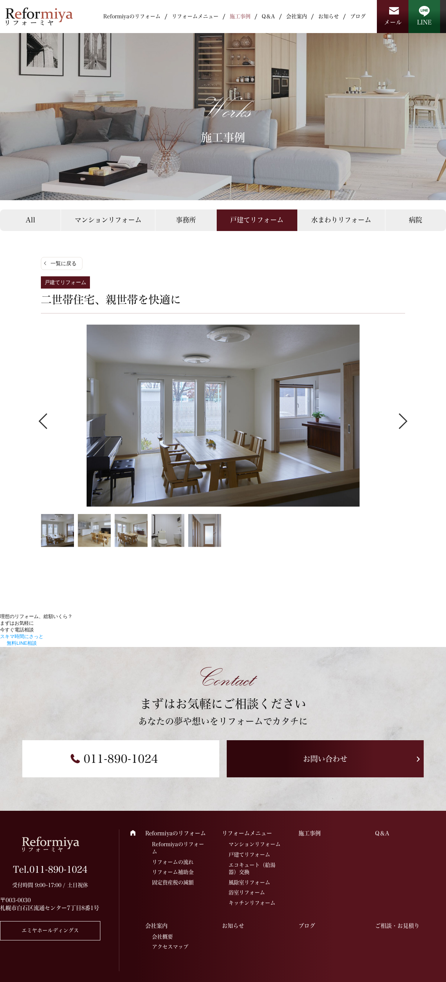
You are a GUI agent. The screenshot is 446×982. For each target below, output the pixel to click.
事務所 (186, 220)
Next (399, 421)
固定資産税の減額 (173, 882)
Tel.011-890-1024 (50, 869)
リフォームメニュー (195, 16)
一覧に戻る (64, 263)
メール (393, 22)
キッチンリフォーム (252, 902)
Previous (46, 421)
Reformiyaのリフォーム (132, 16)
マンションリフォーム (108, 220)
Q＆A (268, 16)
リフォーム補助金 (173, 872)
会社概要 (162, 936)
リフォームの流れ (173, 862)
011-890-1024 (121, 758)
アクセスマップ (170, 946)
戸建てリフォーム (257, 220)
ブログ (358, 16)
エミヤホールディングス (50, 930)
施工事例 (240, 16)
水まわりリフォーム (341, 220)
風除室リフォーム (249, 882)
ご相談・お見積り (397, 926)
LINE (424, 22)
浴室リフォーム (247, 892)
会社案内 (296, 16)
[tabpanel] (223, 416)
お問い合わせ (325, 758)
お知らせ (328, 16)
